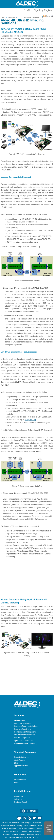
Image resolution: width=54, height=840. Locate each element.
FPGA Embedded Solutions (24, 735)
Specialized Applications (23, 741)
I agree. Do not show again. (49, 828)
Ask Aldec (18, 799)
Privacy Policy (32, 837)
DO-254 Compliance (22, 738)
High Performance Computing (25, 743)
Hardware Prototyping (22, 729)
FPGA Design (19, 720)
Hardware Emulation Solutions (25, 726)
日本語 (26, 10)
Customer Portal (20, 802)
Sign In (37, 10)
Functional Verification (22, 723)
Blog (16, 763)
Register (48, 10)
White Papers (19, 760)
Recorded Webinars (22, 757)
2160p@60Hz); (30, 420)
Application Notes (21, 766)
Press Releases (20, 780)
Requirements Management (25, 732)
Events (17, 783)
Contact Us (18, 796)
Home (3, 18)
